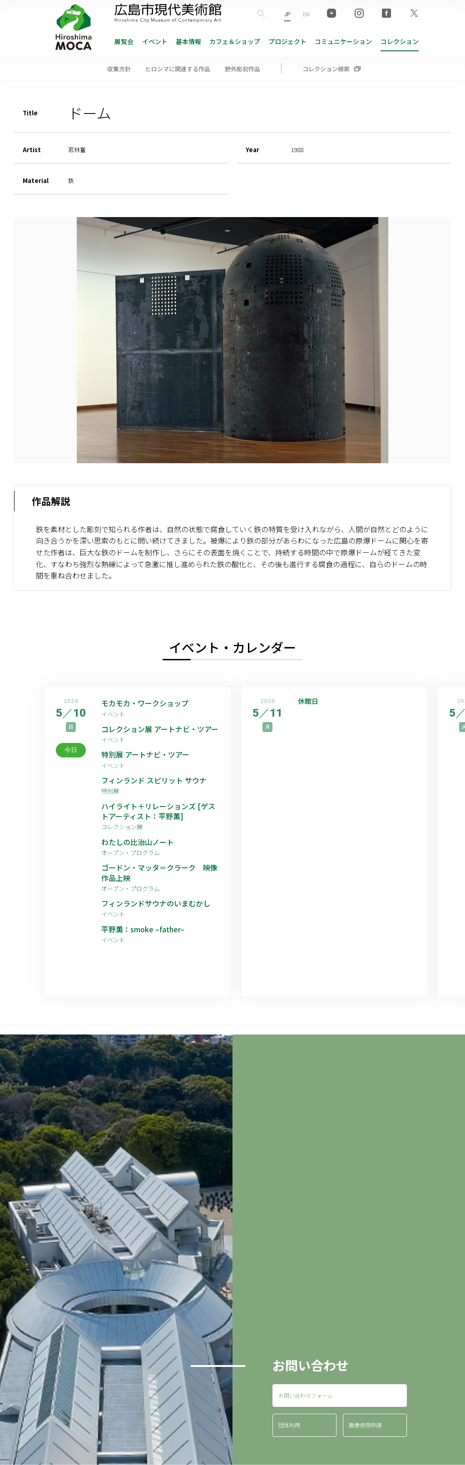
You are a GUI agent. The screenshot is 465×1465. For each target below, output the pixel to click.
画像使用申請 (365, 1425)
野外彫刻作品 (242, 68)
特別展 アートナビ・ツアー (149, 754)
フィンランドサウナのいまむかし (155, 903)
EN (306, 14)
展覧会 (124, 41)
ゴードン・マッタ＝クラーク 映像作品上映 (159, 872)
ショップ (234, 41)
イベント (155, 41)
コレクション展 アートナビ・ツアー (160, 729)
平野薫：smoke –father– (142, 929)
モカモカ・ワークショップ (144, 703)
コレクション (400, 41)
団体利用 (289, 1425)
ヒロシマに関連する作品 (177, 68)
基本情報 (188, 41)
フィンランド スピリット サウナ (154, 780)
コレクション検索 (326, 68)
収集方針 (119, 68)
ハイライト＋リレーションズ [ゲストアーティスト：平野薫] (158, 811)
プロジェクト (287, 41)
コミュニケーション (343, 41)
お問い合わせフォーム (305, 1395)
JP (287, 14)
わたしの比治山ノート (137, 842)
